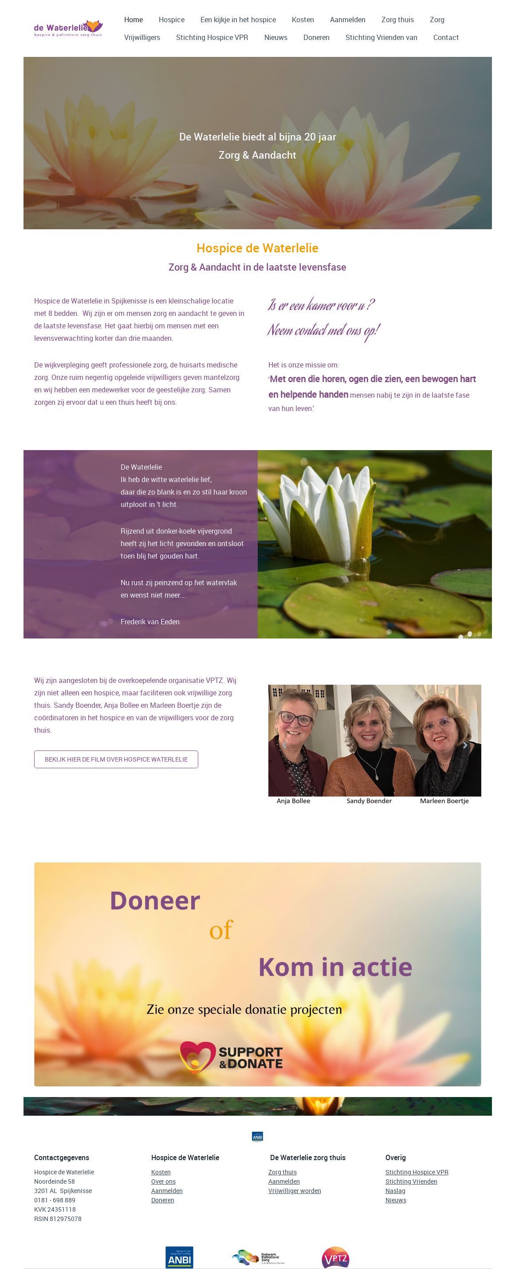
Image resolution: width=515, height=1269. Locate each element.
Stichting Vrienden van (381, 37)
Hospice (172, 19)
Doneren (316, 37)
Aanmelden (348, 19)
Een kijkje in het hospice (238, 19)
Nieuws (275, 37)
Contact (446, 37)
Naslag (395, 1190)
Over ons (163, 1181)
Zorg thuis (397, 19)
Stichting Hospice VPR (212, 37)
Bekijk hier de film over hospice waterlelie (116, 759)
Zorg (437, 19)
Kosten (303, 19)
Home (133, 19)
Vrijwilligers (142, 37)
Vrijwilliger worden (294, 1190)
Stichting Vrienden (411, 1181)
